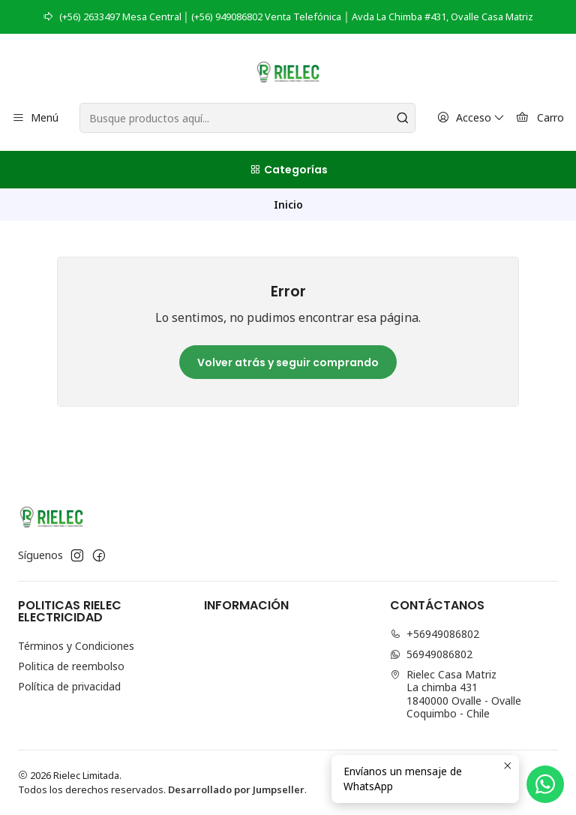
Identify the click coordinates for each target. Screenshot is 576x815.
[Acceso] (471, 118)
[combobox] (247, 118)
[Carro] (540, 118)
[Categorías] (288, 169)
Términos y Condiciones (76, 646)
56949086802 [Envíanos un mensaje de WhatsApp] (431, 654)
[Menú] (35, 118)
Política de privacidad (69, 686)
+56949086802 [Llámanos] (434, 634)
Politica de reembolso (71, 666)
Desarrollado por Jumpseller (236, 789)
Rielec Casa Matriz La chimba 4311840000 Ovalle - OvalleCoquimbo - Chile (455, 694)
